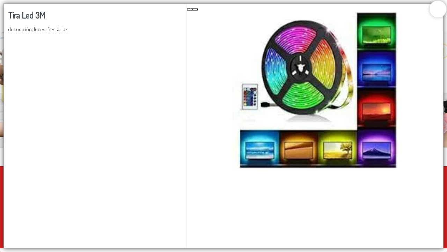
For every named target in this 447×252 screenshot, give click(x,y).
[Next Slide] (195, 9)
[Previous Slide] (189, 9)
